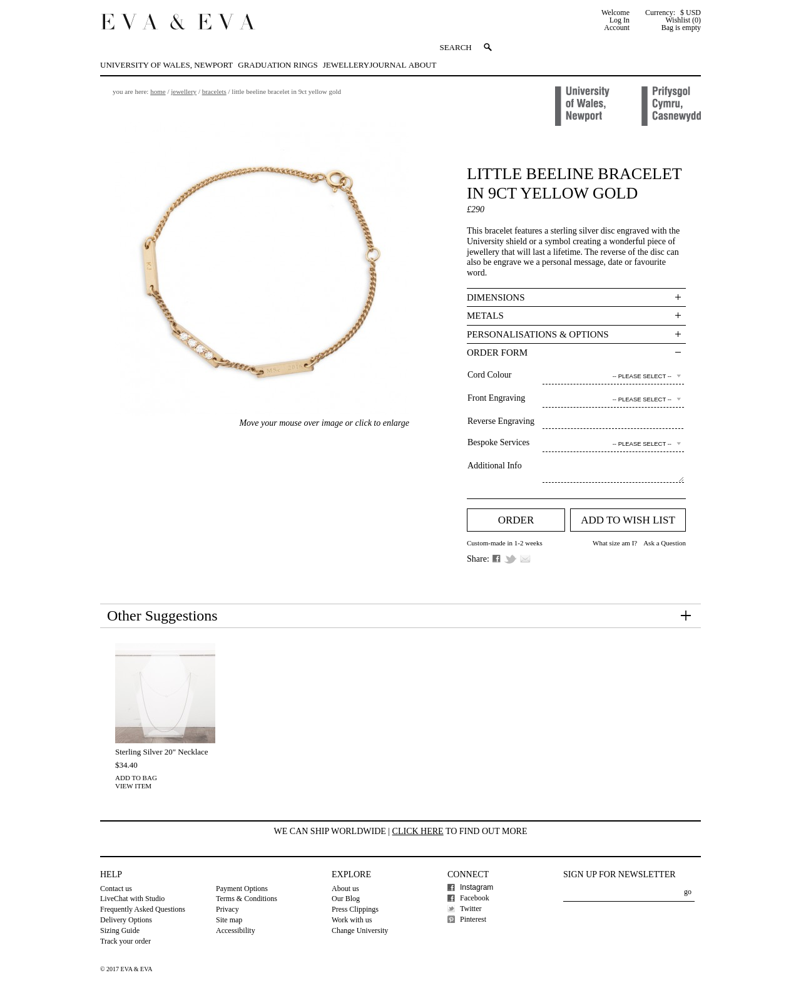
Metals (485, 316)
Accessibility (235, 930)
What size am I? (615, 543)
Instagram (476, 887)
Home (157, 91)
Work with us (352, 919)
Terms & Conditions (246, 898)
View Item (133, 786)
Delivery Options (126, 919)
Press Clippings (355, 909)
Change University (360, 930)
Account (617, 27)
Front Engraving (496, 398)
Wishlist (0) (683, 20)
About (423, 65)
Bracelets (214, 91)
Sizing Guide (120, 930)
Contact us (116, 888)
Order (516, 520)
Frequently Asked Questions (142, 909)
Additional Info (494, 465)
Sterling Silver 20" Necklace (161, 751)
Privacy (227, 909)
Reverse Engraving (500, 421)
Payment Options (242, 888)
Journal (387, 65)
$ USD (690, 12)
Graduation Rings (277, 65)
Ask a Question (664, 543)
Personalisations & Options (538, 334)
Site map (229, 919)
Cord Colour (489, 374)
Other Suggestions (162, 615)
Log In (620, 20)
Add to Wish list (628, 520)
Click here (418, 831)
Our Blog (346, 898)
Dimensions (496, 297)
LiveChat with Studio (132, 898)
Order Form (497, 353)
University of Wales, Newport (166, 65)
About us (345, 888)
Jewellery (346, 65)
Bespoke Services (498, 442)
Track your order (125, 941)
